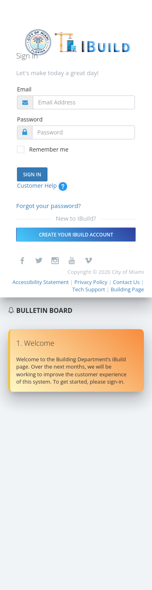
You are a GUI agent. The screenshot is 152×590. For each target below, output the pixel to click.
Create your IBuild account (76, 234)
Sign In (32, 174)
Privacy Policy (91, 282)
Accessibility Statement (41, 282)
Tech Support (88, 289)
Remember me (49, 149)
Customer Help (42, 185)
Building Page (127, 289)
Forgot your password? (48, 206)
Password (30, 119)
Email (24, 89)
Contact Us (126, 282)
